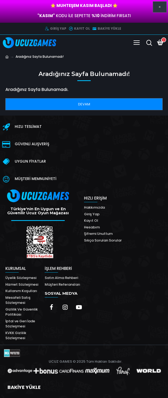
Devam (84, 104)
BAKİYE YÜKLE (24, 387)
